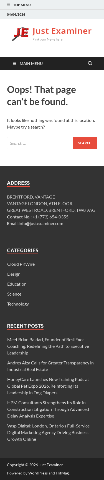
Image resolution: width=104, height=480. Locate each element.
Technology (18, 303)
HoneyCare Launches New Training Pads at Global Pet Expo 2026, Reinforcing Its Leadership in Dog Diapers (48, 386)
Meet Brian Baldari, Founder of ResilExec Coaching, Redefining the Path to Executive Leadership (48, 346)
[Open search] (90, 63)
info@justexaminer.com (41, 223)
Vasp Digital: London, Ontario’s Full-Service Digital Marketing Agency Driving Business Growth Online (48, 432)
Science (14, 293)
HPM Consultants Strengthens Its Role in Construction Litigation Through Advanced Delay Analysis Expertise (48, 409)
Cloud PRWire (21, 264)
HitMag (62, 473)
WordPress (38, 473)
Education (17, 283)
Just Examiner (51, 464)
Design (14, 273)
